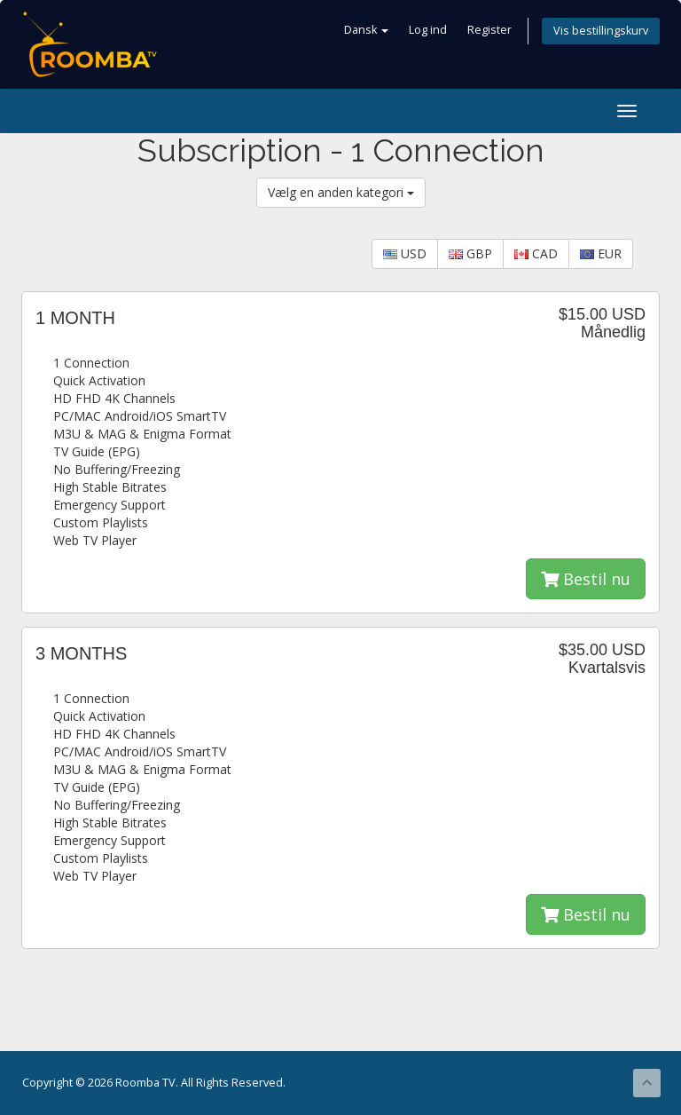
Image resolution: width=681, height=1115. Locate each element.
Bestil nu (585, 578)
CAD (536, 253)
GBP (470, 253)
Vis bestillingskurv (600, 30)
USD (405, 253)
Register (489, 29)
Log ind (428, 29)
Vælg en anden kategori (341, 192)
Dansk (366, 29)
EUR (601, 253)
